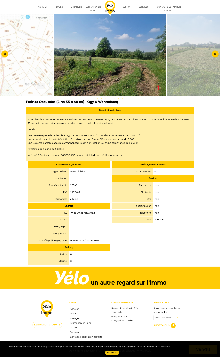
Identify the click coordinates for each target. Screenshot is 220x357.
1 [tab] (89, 98)
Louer (59, 7)
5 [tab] (105, 98)
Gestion (126, 7)
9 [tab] (122, 98)
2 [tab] (93, 98)
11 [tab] (131, 98)
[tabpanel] (110, 54)
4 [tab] (101, 98)
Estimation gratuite (47, 325)
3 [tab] (97, 98)
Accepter (112, 353)
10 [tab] (126, 98)
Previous (4, 53)
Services (144, 7)
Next (215, 53)
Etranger (76, 7)
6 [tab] (110, 98)
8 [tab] (118, 98)
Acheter (42, 7)
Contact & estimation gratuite (169, 9)
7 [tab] (114, 98)
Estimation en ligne (93, 9)
